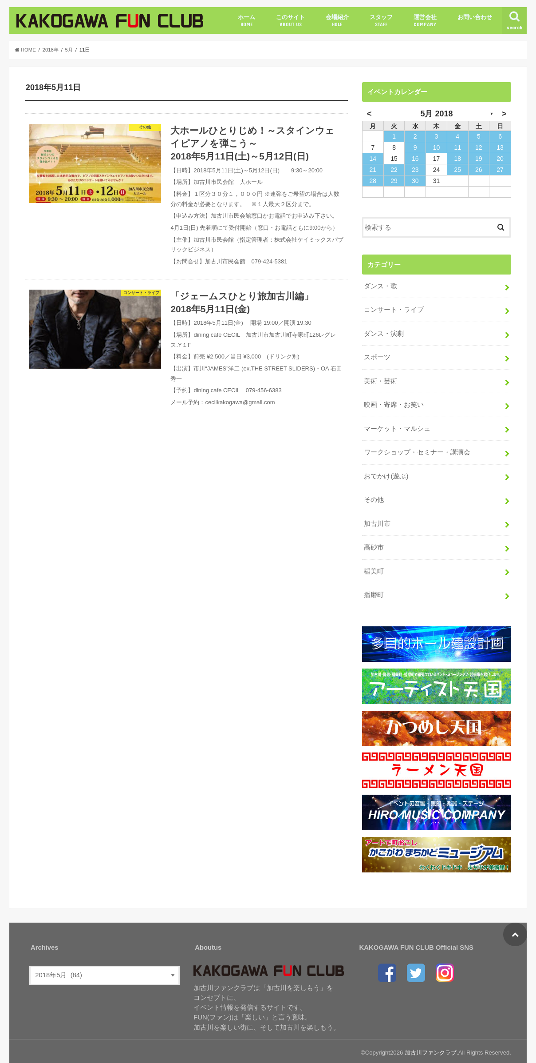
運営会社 (425, 21)
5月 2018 (436, 113)
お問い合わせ (474, 17)
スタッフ (381, 21)
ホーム (246, 21)
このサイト (290, 21)
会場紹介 (337, 21)
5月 (70, 49)
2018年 (51, 49)
